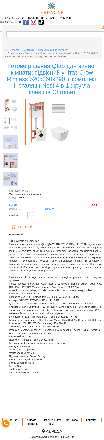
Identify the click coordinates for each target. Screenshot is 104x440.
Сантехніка (29, 50)
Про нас (12, 420)
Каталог (15, 50)
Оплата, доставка (13, 18)
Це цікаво (72, 420)
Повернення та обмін (42, 18)
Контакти (91, 420)
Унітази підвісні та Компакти (53, 50)
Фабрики (65, 18)
